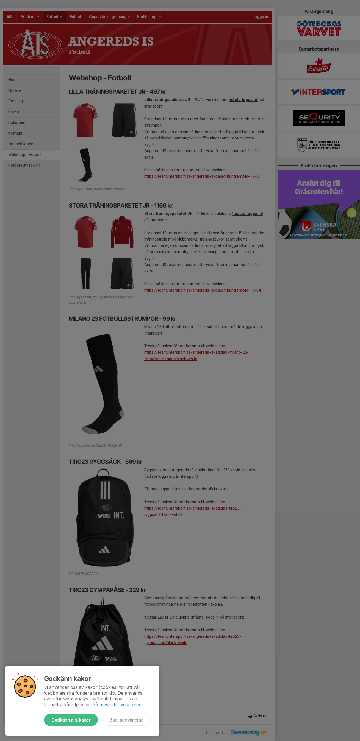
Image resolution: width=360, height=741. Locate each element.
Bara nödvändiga (126, 720)
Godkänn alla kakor (70, 720)
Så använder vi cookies (117, 704)
